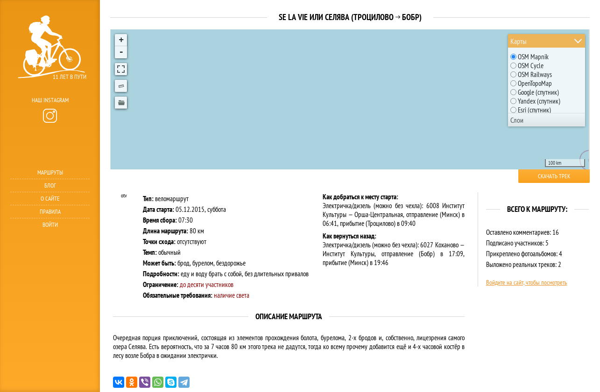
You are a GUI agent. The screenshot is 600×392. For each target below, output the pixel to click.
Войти (50, 225)
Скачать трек (554, 176)
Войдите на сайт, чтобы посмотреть (526, 282)
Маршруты (50, 172)
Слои (516, 120)
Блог (50, 185)
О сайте (50, 199)
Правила (50, 212)
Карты (518, 41)
